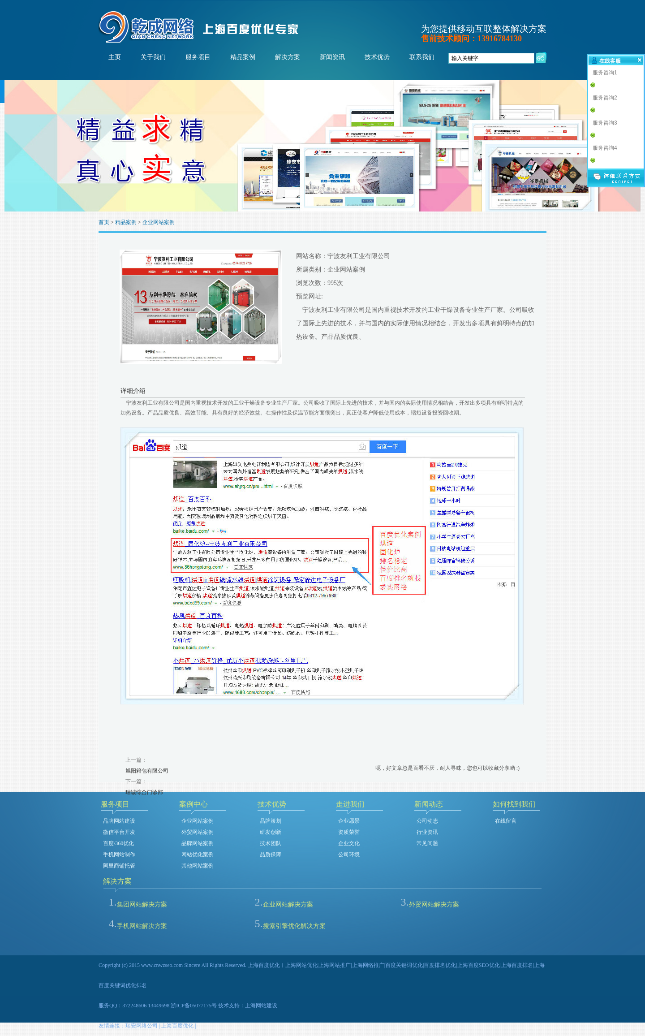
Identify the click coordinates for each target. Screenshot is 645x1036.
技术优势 (377, 57)
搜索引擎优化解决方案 (294, 926)
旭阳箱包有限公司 (146, 771)
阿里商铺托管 (119, 866)
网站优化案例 (197, 854)
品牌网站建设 (119, 821)
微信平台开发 (119, 832)
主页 (114, 57)
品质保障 (270, 854)
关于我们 (153, 57)
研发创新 (270, 832)
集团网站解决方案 (142, 904)
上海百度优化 (177, 1026)
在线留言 (505, 821)
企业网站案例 (158, 222)
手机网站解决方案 (142, 926)
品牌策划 (270, 821)
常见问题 (427, 843)
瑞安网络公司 (141, 1026)
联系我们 (421, 57)
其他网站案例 (197, 866)
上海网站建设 (261, 1005)
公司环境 (349, 854)
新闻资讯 (332, 57)
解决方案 (287, 57)
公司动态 (427, 821)
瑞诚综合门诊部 (144, 792)
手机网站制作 (119, 854)
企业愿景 (349, 821)
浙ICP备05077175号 (194, 1005)
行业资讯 (427, 832)
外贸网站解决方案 (434, 904)
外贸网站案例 (197, 832)
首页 (104, 222)
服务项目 (198, 57)
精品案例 (242, 57)
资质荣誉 (349, 832)
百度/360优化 (118, 843)
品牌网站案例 (197, 843)
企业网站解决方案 (288, 904)
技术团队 (270, 843)
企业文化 (349, 843)
